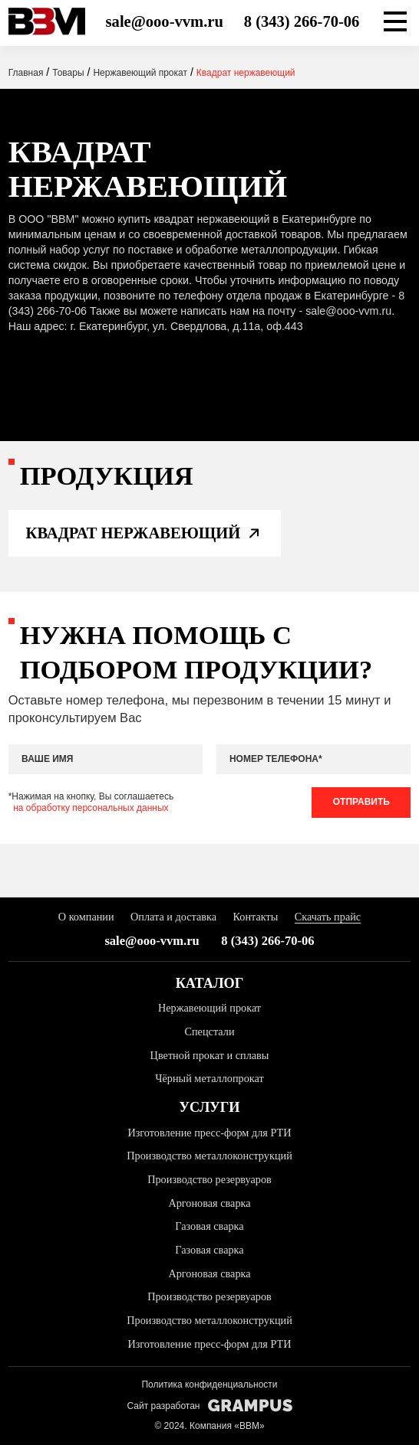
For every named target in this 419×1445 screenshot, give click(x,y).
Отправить (361, 801)
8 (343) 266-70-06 (302, 21)
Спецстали (209, 1031)
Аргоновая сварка (209, 1203)
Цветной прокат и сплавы (209, 1055)
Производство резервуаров (209, 1179)
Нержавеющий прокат (209, 1008)
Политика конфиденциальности (209, 1384)
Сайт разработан (209, 1405)
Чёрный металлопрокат (209, 1078)
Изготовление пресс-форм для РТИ (209, 1132)
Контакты (255, 916)
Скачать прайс (328, 916)
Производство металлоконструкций (209, 1155)
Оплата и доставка (173, 916)
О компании (86, 916)
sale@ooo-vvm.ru (164, 21)
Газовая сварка (209, 1226)
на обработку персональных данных (90, 808)
